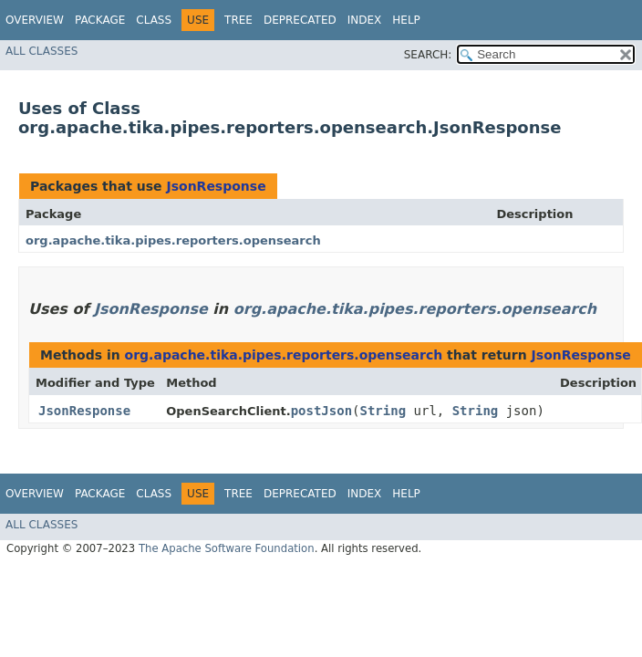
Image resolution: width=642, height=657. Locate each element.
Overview (34, 20)
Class (153, 20)
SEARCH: (428, 54)
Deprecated (300, 20)
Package (100, 20)
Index (364, 20)
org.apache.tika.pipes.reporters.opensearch (173, 240)
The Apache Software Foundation (227, 548)
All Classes (41, 51)
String (383, 410)
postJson (321, 410)
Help (406, 20)
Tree (238, 20)
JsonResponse (215, 186)
